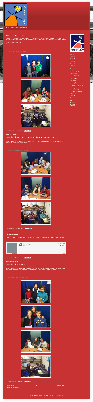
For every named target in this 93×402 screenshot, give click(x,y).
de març (74, 82)
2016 (72, 66)
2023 (72, 56)
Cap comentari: (20, 130)
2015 (72, 68)
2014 (72, 95)
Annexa (73, 102)
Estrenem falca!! (12, 235)
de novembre (75, 71)
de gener (74, 93)
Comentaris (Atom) (15, 387)
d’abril (74, 80)
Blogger (61, 395)
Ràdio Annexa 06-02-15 (12, 277)
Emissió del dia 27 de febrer (16, 35)
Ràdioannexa (20, 51)
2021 (72, 58)
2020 (72, 60)
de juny (74, 76)
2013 (72, 97)
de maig (74, 78)
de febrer (74, 83)
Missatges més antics (61, 385)
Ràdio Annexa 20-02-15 (12, 150)
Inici (36, 385)
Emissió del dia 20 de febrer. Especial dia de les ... (77, 87)
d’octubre (74, 73)
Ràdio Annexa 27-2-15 (11, 51)
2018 (72, 63)
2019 (72, 61)
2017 (72, 65)
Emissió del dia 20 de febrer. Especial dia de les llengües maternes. (30, 137)
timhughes (49, 395)
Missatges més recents (11, 385)
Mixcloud (26, 51)
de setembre (75, 75)
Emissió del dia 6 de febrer (15, 264)
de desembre (75, 70)
